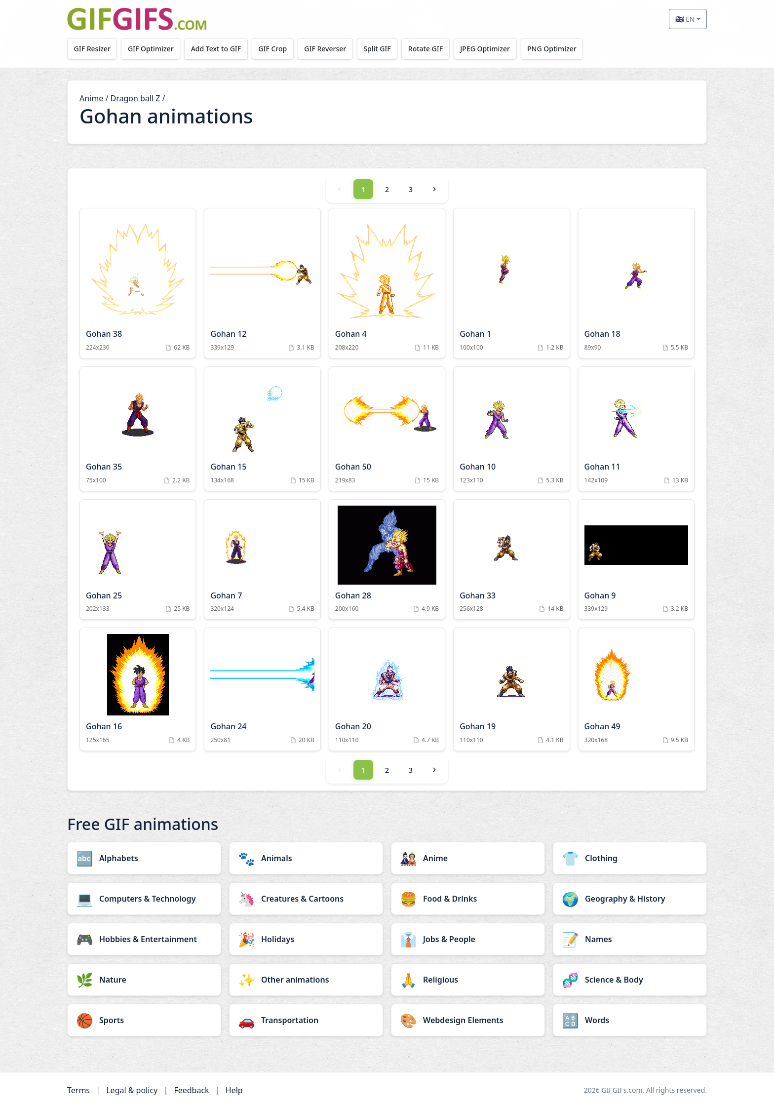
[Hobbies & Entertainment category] (144, 939)
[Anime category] (467, 858)
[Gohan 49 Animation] (636, 689)
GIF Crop (273, 48)
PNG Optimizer (554, 48)
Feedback (191, 1090)
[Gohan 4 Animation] (387, 283)
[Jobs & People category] (467, 939)
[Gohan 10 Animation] (511, 429)
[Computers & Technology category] (144, 898)
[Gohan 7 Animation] (262, 560)
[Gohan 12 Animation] (262, 283)
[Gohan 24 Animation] (262, 689)
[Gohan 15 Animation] (262, 429)
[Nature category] (144, 979)
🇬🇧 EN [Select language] (685, 19)
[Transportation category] (306, 1020)
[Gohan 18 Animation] (636, 283)
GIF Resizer (92, 48)
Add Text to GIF (217, 48)
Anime (91, 98)
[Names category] (629, 939)
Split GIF (378, 48)
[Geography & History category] (629, 898)
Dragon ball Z (135, 98)
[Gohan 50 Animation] (387, 429)
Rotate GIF (427, 48)
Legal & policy (131, 1090)
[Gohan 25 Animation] (137, 560)
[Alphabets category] (144, 858)
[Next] (434, 189)
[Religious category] (467, 979)
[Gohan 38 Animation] (137, 283)
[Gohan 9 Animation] (636, 560)
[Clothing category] (629, 858)
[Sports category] (144, 1020)
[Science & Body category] (629, 979)
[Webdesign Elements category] (467, 1020)
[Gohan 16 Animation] (137, 689)
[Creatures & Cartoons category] (306, 898)
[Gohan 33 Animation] (511, 560)
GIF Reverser (327, 48)
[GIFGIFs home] (136, 19)
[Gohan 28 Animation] (387, 560)
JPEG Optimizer (487, 48)
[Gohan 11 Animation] (636, 429)
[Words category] (629, 1020)
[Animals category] (306, 858)
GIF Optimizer (151, 48)
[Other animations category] (306, 979)
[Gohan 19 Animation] (511, 689)
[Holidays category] (306, 939)
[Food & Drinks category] (467, 898)
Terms (78, 1090)
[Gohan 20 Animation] (387, 689)
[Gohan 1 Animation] (511, 283)
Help (234, 1090)
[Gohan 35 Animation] (137, 429)
